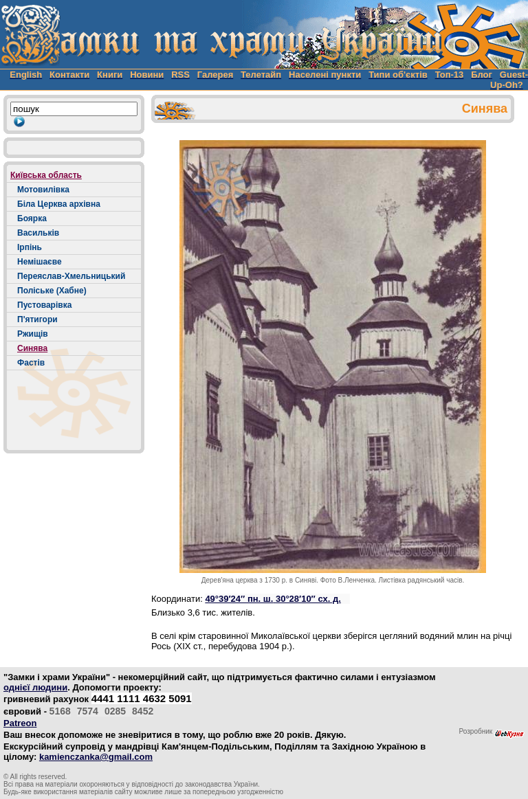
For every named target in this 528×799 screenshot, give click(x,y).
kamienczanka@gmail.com (96, 757)
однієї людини (35, 687)
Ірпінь (29, 247)
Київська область (46, 175)
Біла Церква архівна (58, 204)
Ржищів (32, 334)
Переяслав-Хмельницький (71, 276)
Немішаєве (39, 262)
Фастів (31, 363)
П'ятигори (37, 319)
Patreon (19, 723)
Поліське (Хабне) (52, 290)
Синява (32, 348)
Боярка (32, 218)
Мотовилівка (43, 189)
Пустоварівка (44, 305)
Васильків (38, 233)
